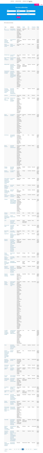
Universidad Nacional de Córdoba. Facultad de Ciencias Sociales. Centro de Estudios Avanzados (13, 269)
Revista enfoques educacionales (6, 254)
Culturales (6, 199)
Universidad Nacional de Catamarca (12, 250)
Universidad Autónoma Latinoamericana (12, 146)
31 (24, 449)
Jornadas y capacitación (27, 1)
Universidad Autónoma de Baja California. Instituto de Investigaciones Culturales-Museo (13, 201)
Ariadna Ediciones (13, 95)
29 (20, 449)
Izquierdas (6, 95)
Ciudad (8, 12)
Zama (5, 220)
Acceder (31, 1)
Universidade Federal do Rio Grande (12, 257)
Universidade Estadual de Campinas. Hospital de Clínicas (12, 227)
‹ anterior (10, 449)
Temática (18, 9)
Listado (37, 4)
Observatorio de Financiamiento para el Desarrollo (13, 408)
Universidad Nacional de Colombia (12, 168)
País (27, 9)
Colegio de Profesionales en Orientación (12, 195)
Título (8, 9)
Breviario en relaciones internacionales (6, 267)
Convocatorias (18, 1)
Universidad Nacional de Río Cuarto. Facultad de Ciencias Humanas (12, 347)
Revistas (12, 1)
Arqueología (6, 419)
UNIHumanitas (6, 394)
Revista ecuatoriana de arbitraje (6, 45)
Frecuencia (28, 12)
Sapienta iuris (6, 233)
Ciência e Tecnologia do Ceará (12, 284)
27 (16, 449)
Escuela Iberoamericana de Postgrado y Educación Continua (13, 235)
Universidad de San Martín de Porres (12, 136)
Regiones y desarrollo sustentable (6, 275)
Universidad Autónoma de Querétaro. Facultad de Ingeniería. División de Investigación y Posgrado (13, 74)
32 (26, 449)
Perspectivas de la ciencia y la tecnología (6, 72)
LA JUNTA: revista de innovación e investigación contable (6, 332)
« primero (6, 449)
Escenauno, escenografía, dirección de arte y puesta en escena (7, 90)
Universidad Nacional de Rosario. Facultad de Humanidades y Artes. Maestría (13, 439)
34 (30, 449)
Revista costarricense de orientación (7, 195)
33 (28, 449)
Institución (18, 12)
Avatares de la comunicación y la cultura (6, 379)
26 (14, 449)
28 (18, 449)
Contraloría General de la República (12, 369)
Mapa (42, 4)
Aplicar (18, 17)
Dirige (38, 27)
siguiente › (35, 449)
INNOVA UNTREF (6, 64)
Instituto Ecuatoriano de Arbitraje (12, 45)
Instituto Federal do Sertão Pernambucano (12, 388)
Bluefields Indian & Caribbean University (13, 58)
